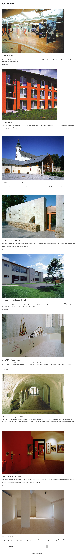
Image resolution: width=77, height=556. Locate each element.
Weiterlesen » (5, 64)
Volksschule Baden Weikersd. (14, 300)
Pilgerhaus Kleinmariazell (12, 182)
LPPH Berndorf (8, 122)
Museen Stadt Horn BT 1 (12, 240)
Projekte (54, 4)
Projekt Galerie (47, 3)
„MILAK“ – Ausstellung (11, 360)
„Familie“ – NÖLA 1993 (11, 476)
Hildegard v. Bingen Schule (13, 417)
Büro (59, 4)
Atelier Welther (8, 536)
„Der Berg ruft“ (8, 55)
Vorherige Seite (11, 546)
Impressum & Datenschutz (68, 3)
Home (41, 3)
